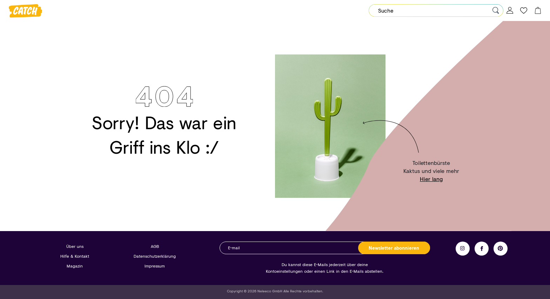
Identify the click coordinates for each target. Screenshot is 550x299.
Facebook (482, 249)
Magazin (75, 266)
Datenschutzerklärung (155, 256)
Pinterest (501, 249)
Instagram (463, 249)
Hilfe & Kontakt (74, 256)
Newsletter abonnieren (394, 248)
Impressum (155, 266)
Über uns (74, 246)
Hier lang (431, 179)
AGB (155, 246)
